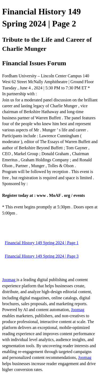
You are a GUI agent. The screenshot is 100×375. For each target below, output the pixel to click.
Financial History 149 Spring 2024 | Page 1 (42, 242)
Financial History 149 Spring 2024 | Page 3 (42, 256)
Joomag (9, 279)
